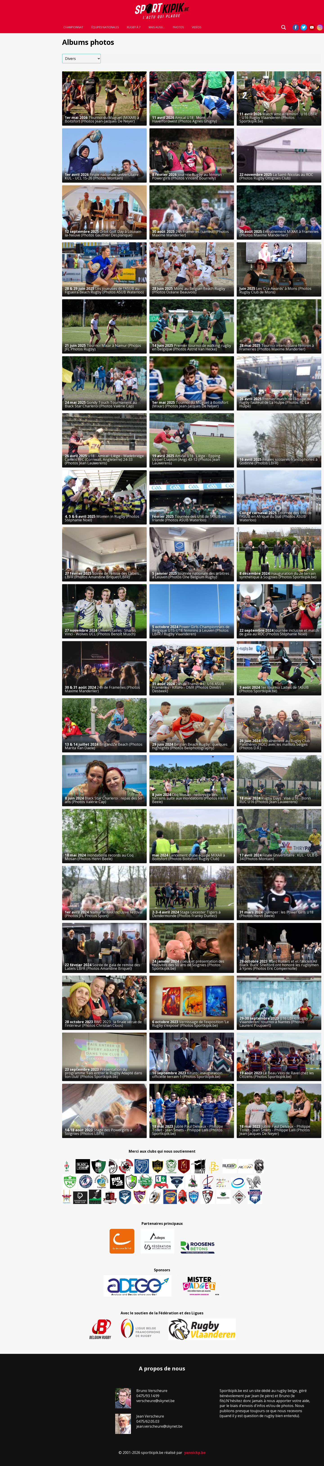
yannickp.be (195, 1452)
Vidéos (196, 27)
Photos (178, 27)
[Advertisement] (29, 103)
